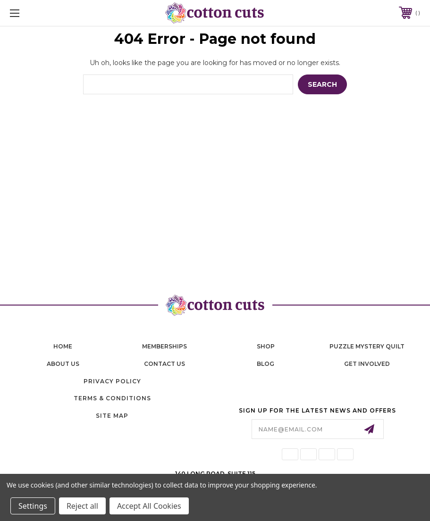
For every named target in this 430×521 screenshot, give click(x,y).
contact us (164, 363)
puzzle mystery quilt (367, 346)
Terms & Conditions (112, 398)
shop (266, 346)
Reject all (82, 506)
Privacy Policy (112, 381)
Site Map (112, 415)
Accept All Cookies (149, 506)
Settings (32, 506)
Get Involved (367, 363)
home (62, 346)
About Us (63, 363)
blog (265, 363)
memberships (164, 346)
